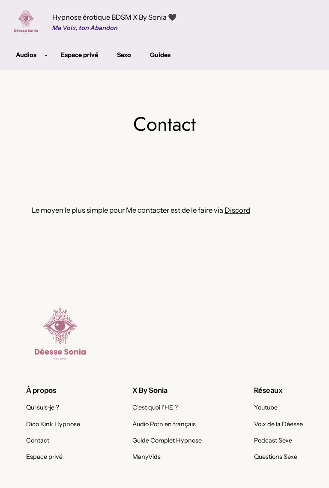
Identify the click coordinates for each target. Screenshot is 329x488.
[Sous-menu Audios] (46, 55)
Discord (237, 210)
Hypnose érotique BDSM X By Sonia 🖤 (114, 17)
